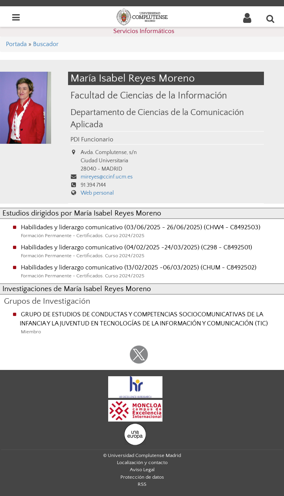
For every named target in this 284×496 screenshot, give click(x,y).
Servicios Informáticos (143, 31)
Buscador (46, 44)
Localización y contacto (142, 462)
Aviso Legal (142, 469)
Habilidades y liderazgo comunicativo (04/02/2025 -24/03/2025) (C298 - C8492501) (136, 247)
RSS (142, 484)
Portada (16, 44)
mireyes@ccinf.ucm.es (107, 177)
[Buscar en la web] (270, 18)
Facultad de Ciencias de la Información (148, 95)
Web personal (97, 193)
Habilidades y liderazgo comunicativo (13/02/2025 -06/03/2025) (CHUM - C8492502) (138, 267)
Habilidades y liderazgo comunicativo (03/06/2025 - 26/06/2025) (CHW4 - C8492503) (140, 227)
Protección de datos (142, 477)
